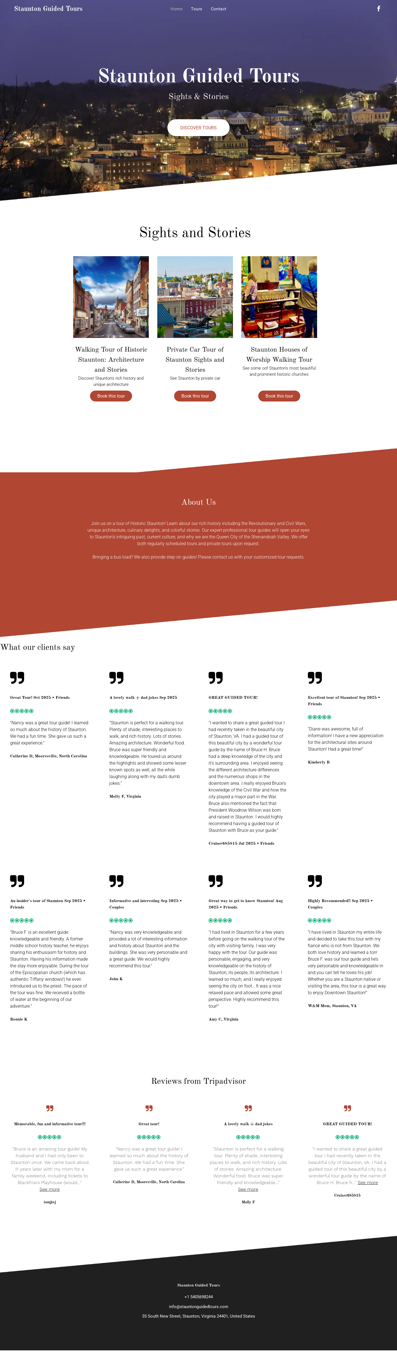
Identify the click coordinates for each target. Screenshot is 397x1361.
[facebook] (379, 9)
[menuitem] (176, 9)
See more (50, 1189)
